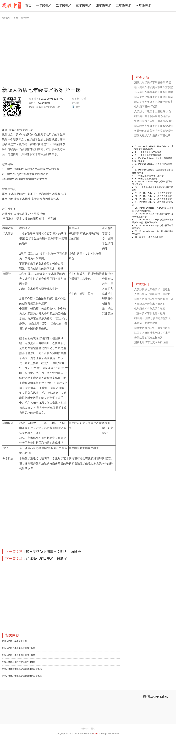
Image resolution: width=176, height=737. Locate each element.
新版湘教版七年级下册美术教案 (152, 327)
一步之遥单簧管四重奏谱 (149, 155)
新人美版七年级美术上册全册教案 (153, 101)
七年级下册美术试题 (145, 106)
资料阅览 (6, 18)
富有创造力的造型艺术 (48, 107)
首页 (28, 5)
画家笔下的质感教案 (145, 323)
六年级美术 (143, 5)
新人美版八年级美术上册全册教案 (153, 92)
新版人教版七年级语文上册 (14, 641)
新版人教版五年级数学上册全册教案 (18, 662)
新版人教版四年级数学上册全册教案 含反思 (22, 669)
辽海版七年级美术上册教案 (46, 558)
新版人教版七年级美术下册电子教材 (18, 655)
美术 (16, 18)
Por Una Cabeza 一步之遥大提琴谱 (155, 196)
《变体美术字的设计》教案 (149, 313)
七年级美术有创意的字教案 (149, 308)
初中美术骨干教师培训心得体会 (152, 116)
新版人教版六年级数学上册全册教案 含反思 (22, 675)
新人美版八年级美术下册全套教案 (153, 87)
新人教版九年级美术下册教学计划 (153, 125)
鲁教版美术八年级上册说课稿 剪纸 (154, 121)
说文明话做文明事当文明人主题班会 (53, 552)
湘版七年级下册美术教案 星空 (151, 342)
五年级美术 (123, 5)
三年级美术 (83, 5)
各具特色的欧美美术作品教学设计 (153, 130)
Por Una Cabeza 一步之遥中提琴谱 (155, 199)
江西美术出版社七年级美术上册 (152, 332)
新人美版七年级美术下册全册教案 (153, 96)
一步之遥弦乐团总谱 (147, 178)
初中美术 (25, 18)
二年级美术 (63, 5)
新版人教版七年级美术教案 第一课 (154, 298)
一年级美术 (43, 5)
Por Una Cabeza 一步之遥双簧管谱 (155, 193)
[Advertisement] (32, 52)
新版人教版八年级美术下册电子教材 (18, 648)
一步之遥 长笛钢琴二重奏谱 (151, 175)
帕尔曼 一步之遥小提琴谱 (151, 237)
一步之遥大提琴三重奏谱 (149, 152)
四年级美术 (103, 5)
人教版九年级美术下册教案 (149, 303)
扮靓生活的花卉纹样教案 (148, 337)
